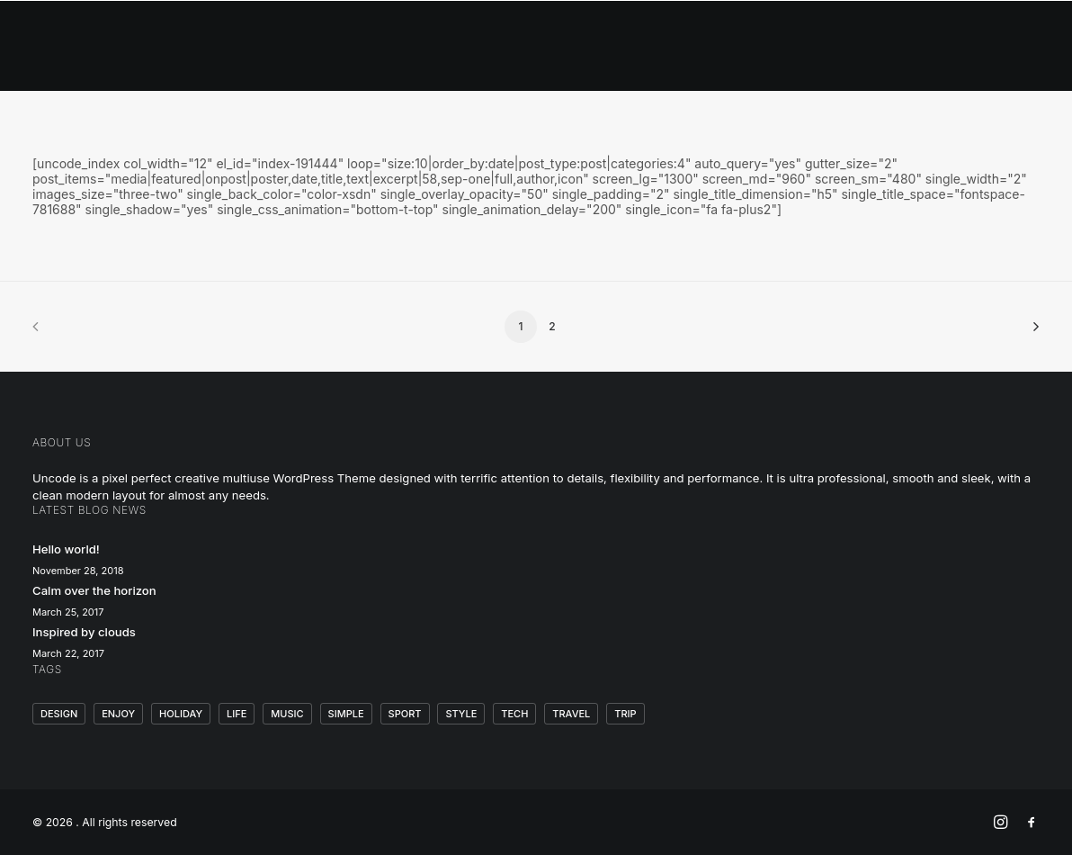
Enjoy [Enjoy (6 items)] (118, 713)
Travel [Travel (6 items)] (571, 713)
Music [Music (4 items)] (287, 713)
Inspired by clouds (84, 632)
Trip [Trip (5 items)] (625, 713)
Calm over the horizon (94, 590)
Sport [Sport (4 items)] (405, 713)
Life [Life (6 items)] (236, 713)
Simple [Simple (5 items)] (346, 713)
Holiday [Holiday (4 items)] (180, 713)
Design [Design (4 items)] (58, 713)
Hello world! (66, 549)
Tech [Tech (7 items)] (514, 713)
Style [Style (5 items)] (461, 713)
